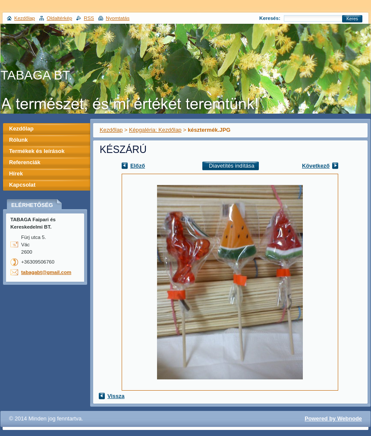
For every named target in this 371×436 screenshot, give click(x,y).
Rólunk (18, 140)
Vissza (116, 396)
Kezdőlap (111, 130)
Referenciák (25, 162)
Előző (137, 165)
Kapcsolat (22, 184)
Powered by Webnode (333, 418)
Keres (352, 18)
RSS (89, 18)
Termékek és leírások (37, 151)
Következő (316, 165)
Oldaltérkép (59, 18)
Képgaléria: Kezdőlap (155, 130)
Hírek (16, 173)
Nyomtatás (117, 18)
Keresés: (269, 18)
